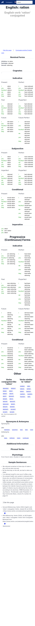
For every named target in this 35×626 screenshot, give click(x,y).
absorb (5, 406)
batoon (28, 391)
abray (11, 399)
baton (22, 391)
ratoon (22, 389)
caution (29, 394)
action (29, 389)
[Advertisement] (15, 32)
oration (22, 386)
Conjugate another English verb (16, 51)
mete (31, 429)
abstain (12, 406)
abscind (12, 401)
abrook (5, 401)
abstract (5, 409)
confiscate (26, 438)
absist (13, 404)
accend (13, 409)
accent (5, 412)
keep (5, 438)
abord (11, 393)
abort (4, 396)
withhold (12, 438)
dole (26, 429)
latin (29, 396)
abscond (5, 404)
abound (11, 396)
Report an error (6, 526)
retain (18, 438)
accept (12, 412)
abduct (13, 388)
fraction (22, 396)
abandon (5, 388)
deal (21, 429)
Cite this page (7, 50)
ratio (28, 386)
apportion (14, 429)
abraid (5, 399)
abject (5, 393)
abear (4, 391)
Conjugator (9, 2)
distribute (7, 429)
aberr (10, 391)
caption (22, 394)
